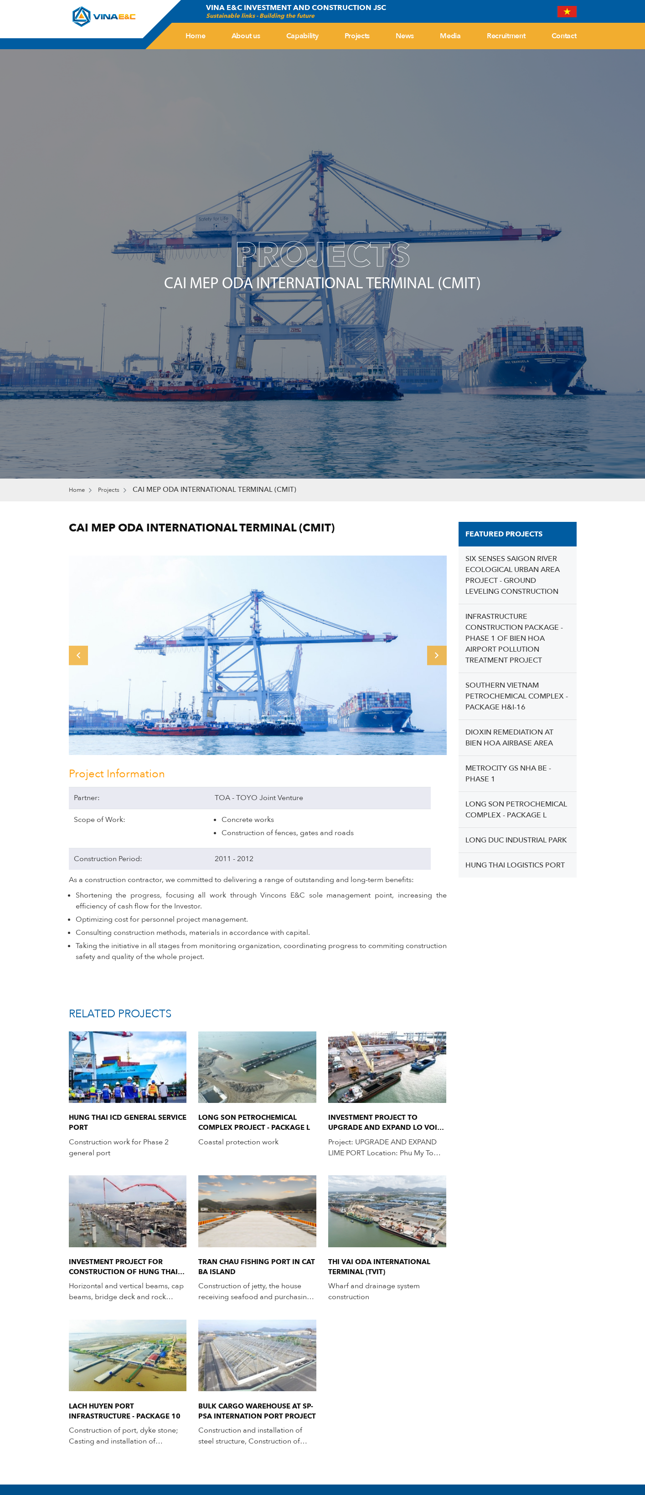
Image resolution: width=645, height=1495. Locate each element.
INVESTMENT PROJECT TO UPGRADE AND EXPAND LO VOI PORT (385, 1125)
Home (196, 36)
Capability (302, 36)
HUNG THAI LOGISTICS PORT (515, 866)
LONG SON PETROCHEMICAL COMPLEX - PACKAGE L (516, 810)
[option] (258, 655)
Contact (564, 36)
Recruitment (506, 36)
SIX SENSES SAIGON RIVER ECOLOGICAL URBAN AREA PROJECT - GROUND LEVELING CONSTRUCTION (512, 576)
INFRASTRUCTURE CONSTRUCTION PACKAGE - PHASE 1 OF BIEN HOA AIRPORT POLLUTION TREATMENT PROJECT (514, 639)
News (405, 36)
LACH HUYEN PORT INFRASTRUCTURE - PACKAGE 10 (127, 1417)
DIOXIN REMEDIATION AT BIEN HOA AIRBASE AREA (509, 738)
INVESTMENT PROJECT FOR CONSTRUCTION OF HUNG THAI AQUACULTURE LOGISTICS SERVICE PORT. (126, 1271)
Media (450, 36)
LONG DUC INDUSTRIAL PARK (516, 841)
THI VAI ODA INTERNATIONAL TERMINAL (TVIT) (382, 1270)
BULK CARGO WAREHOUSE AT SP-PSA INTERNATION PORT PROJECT (253, 1417)
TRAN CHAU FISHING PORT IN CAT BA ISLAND (251, 1270)
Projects (357, 36)
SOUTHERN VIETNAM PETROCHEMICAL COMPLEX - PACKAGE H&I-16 (516, 697)
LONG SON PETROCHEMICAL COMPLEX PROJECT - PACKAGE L (256, 1124)
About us (246, 36)
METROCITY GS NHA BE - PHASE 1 (508, 774)
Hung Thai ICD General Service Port (115, 1124)
